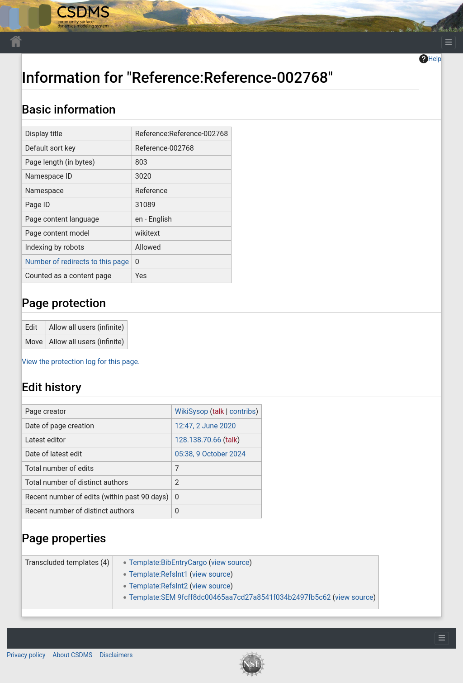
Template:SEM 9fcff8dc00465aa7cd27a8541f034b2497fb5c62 (230, 597)
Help (430, 58)
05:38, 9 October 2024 (210, 454)
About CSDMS (72, 655)
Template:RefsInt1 (158, 574)
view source (230, 562)
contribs (242, 411)
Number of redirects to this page (77, 261)
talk (218, 411)
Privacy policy (26, 655)
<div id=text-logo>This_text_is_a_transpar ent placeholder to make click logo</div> (14, 16)
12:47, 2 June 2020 (205, 426)
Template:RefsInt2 (158, 586)
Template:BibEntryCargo (168, 562)
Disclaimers (115, 655)
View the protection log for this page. (81, 361)
